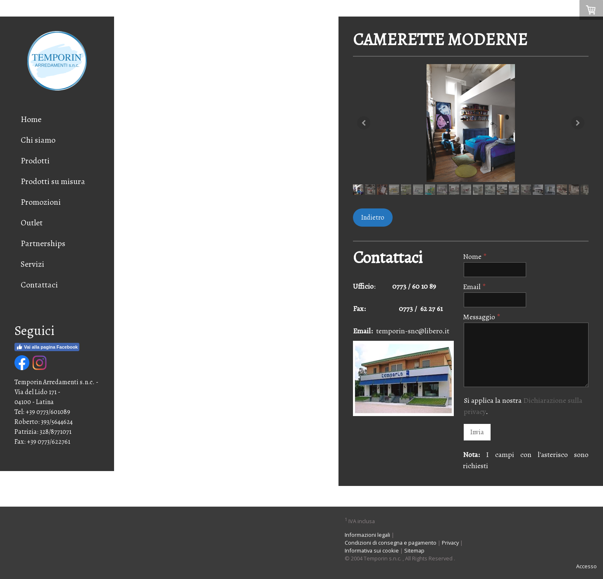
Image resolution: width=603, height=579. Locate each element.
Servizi (32, 264)
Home (31, 119)
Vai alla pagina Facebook (47, 347)
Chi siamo (38, 140)
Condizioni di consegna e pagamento (390, 542)
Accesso (586, 566)
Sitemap (414, 550)
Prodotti (35, 160)
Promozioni (41, 202)
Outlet (32, 222)
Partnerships (43, 243)
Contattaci (39, 284)
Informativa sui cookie (372, 550)
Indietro (372, 217)
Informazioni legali (367, 534)
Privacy (450, 542)
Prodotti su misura (53, 181)
